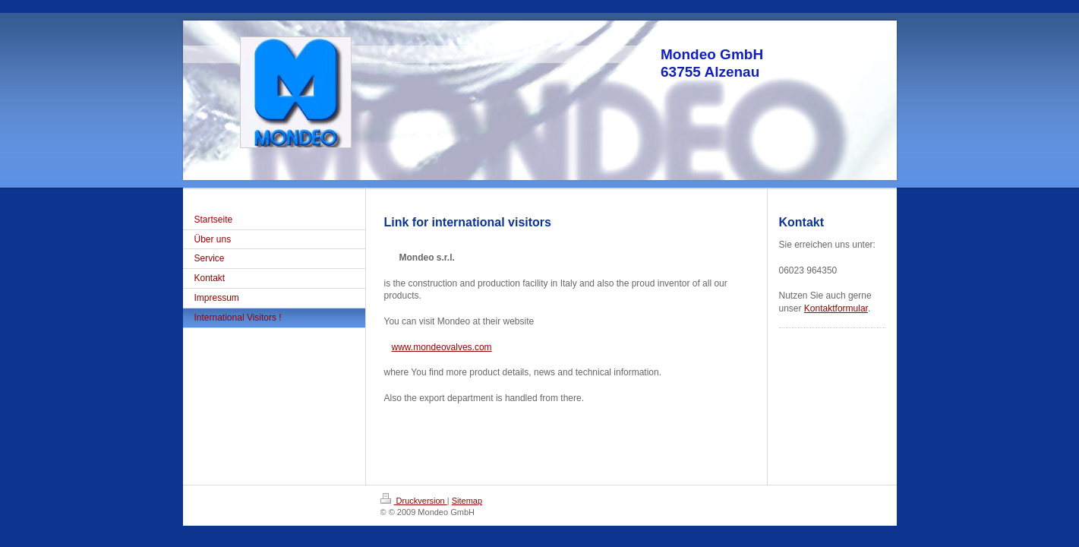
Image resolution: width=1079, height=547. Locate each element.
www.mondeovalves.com (442, 347)
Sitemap (467, 500)
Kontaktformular (836, 308)
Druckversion (413, 500)
